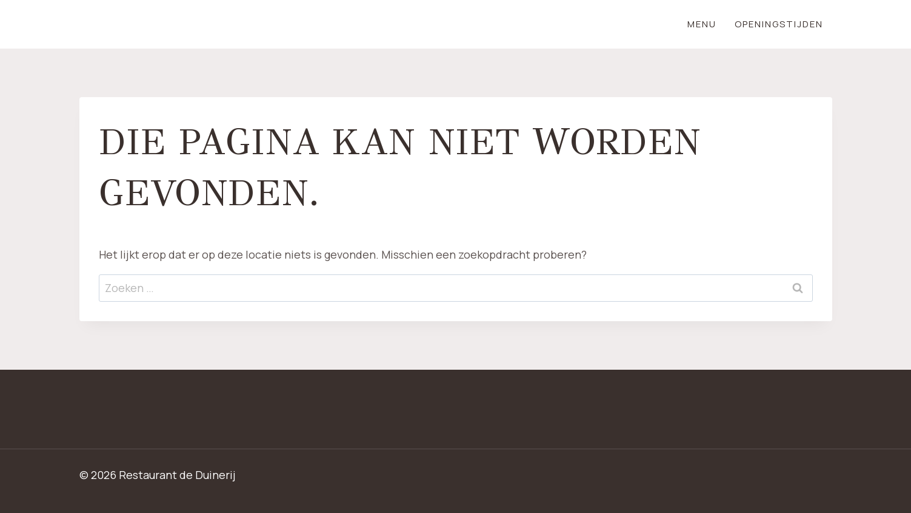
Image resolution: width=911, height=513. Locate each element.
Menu (701, 24)
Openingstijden (779, 24)
